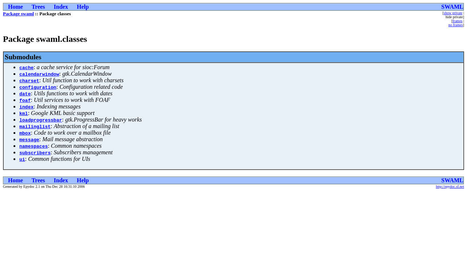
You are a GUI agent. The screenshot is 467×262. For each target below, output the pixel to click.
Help (83, 7)
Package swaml (18, 13)
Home (15, 7)
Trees (38, 7)
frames (457, 21)
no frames (455, 25)
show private (453, 13)
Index (61, 7)
